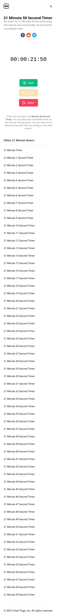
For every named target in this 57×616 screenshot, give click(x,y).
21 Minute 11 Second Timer (19, 233)
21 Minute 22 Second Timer (19, 316)
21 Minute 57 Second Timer (19, 579)
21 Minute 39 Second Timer (19, 444)
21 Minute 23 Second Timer (19, 323)
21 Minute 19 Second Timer (19, 293)
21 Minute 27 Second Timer (19, 353)
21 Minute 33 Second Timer (19, 398)
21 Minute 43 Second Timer (19, 474)
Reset (28, 103)
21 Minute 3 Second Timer (18, 172)
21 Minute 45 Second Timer (19, 489)
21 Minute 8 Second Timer (18, 210)
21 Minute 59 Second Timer (19, 594)
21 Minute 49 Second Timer (19, 519)
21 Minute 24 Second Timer (19, 331)
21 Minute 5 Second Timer (18, 188)
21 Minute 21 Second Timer (19, 308)
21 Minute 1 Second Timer (18, 157)
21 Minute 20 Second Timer (19, 301)
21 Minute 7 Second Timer (18, 203)
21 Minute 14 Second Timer (19, 255)
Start (28, 83)
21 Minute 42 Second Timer (19, 466)
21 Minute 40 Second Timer (19, 451)
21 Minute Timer (13, 150)
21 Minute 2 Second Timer (18, 165)
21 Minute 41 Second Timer (19, 459)
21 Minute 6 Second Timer (18, 195)
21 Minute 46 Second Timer (19, 496)
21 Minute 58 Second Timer (19, 587)
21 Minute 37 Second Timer (19, 429)
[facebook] (23, 35)
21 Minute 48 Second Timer (19, 511)
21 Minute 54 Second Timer (19, 557)
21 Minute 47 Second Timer (19, 504)
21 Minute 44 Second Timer (19, 481)
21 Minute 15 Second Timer (19, 263)
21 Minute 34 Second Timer (19, 406)
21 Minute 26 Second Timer (19, 346)
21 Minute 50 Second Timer (19, 526)
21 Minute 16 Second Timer (19, 270)
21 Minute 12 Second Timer (19, 240)
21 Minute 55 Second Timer (19, 564)
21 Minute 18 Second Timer (19, 285)
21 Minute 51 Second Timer (19, 534)
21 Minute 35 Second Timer (19, 413)
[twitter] (34, 35)
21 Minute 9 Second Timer (18, 218)
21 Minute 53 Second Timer (19, 549)
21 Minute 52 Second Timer (19, 542)
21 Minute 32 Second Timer (19, 391)
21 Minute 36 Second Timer (19, 421)
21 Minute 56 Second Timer (19, 572)
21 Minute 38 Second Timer (19, 436)
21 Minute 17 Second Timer (19, 278)
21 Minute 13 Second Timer (19, 248)
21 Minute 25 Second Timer (19, 338)
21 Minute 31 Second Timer (19, 383)
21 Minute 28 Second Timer (19, 361)
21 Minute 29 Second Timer (19, 368)
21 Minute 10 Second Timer (19, 225)
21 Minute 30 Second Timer (19, 376)
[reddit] (28, 35)
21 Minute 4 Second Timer (18, 180)
